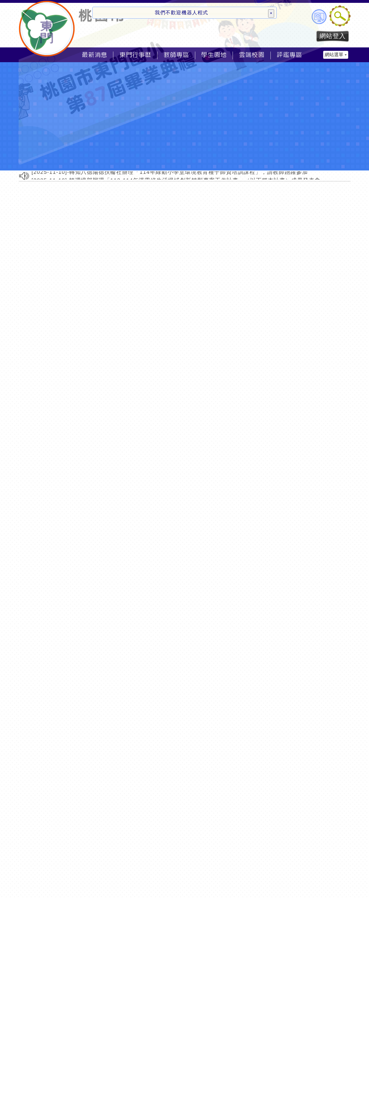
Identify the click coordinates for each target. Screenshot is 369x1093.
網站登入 (332, 35)
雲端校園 (251, 55)
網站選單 (336, 54)
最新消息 (94, 55)
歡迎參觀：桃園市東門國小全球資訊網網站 (47, 28)
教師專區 (176, 55)
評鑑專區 (289, 55)
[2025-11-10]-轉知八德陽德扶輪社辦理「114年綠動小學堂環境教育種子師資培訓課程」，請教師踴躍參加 (170, 172)
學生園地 (214, 55)
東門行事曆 (135, 55)
